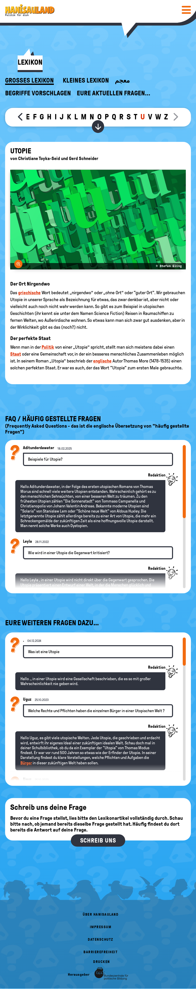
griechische (29, 292)
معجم (122, 80)
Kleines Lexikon (86, 80)
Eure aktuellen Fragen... (113, 93)
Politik (48, 347)
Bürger (26, 763)
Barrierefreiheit (100, 952)
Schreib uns (98, 840)
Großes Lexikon (29, 80)
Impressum (101, 927)
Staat (15, 354)
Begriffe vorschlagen (38, 93)
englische (102, 360)
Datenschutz (100, 939)
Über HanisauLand (100, 914)
